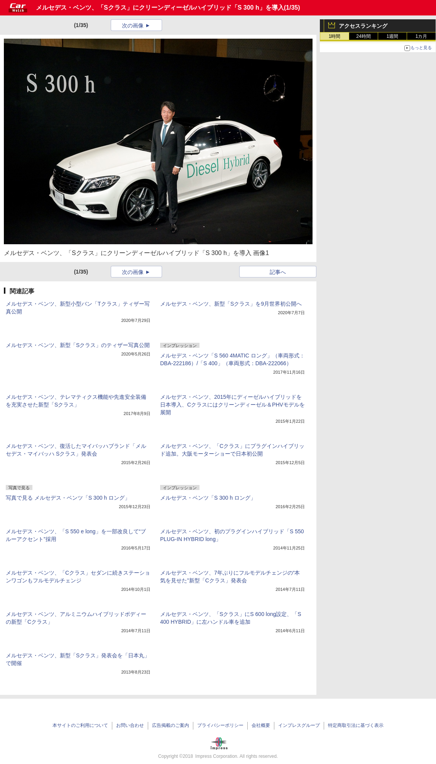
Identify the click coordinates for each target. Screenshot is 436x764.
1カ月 (422, 36)
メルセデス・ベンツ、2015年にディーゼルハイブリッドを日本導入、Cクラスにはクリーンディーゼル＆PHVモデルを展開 (232, 404)
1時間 (335, 36)
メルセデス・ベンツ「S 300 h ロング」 (208, 498)
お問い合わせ (130, 725)
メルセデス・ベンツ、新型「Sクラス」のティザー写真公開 (78, 345)
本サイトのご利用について (80, 725)
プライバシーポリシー (220, 725)
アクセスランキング (363, 26)
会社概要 (261, 725)
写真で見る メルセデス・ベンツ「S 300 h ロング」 (68, 498)
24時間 (363, 36)
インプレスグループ (299, 725)
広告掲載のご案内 (170, 725)
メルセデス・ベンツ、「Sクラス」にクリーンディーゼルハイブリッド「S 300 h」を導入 (160, 7)
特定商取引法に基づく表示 (356, 725)
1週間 (393, 36)
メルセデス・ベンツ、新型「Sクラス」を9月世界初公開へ (231, 304)
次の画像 (133, 25)
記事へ (278, 272)
